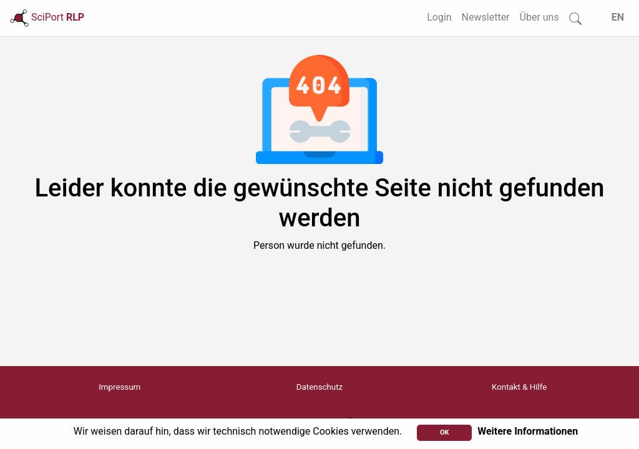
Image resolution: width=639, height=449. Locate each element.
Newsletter (486, 17)
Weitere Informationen (527, 431)
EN (618, 17)
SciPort (47, 17)
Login (439, 17)
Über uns (539, 17)
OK (444, 432)
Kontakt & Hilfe (519, 387)
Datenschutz (319, 387)
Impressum (119, 387)
